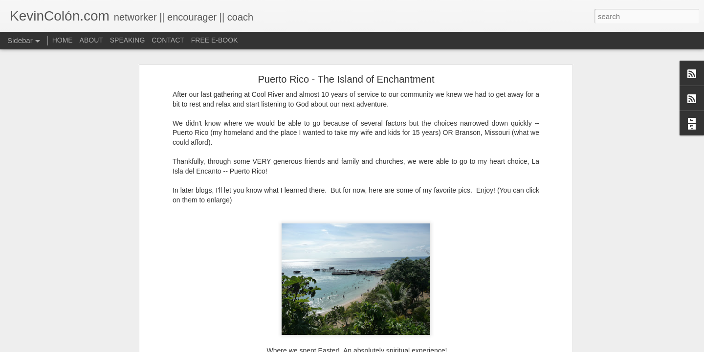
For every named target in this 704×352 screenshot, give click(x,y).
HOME (62, 40)
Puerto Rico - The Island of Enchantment (346, 79)
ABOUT (91, 40)
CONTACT (168, 40)
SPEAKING (127, 40)
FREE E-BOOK (214, 40)
